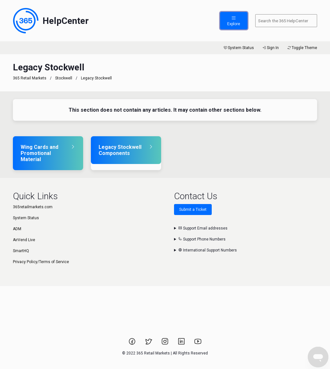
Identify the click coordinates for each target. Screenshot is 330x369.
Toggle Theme (301, 48)
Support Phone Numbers (202, 239)
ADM (17, 229)
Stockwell (63, 78)
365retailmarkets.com (33, 207)
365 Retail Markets (29, 78)
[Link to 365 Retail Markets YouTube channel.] (198, 343)
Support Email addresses (203, 228)
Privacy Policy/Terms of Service (41, 262)
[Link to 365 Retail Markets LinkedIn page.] (182, 343)
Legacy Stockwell (96, 78)
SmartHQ (21, 251)
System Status (238, 48)
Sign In (270, 48)
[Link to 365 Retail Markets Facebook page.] (132, 343)
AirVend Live (24, 240)
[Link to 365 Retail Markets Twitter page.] (149, 343)
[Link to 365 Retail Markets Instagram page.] (165, 343)
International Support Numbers (207, 250)
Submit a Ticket (193, 209)
